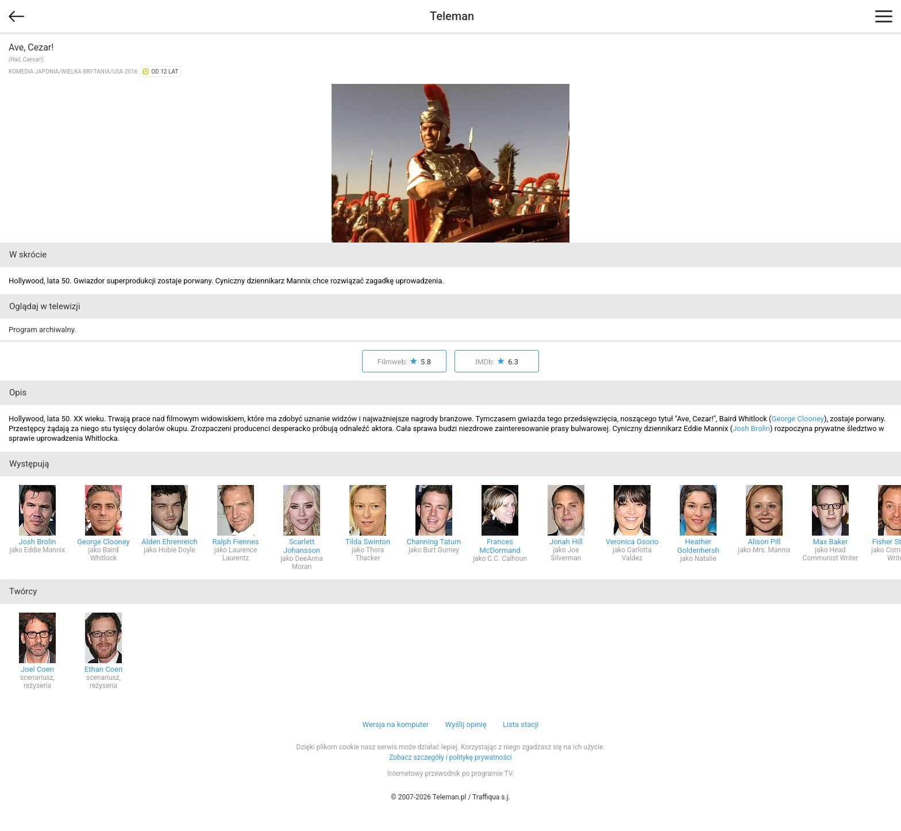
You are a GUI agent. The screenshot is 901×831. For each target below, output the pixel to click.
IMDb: (496, 361)
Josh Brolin (751, 428)
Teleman (452, 16)
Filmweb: (404, 361)
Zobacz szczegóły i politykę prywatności (450, 757)
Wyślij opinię (465, 724)
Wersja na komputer (396, 724)
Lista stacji (521, 724)
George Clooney (798, 418)
